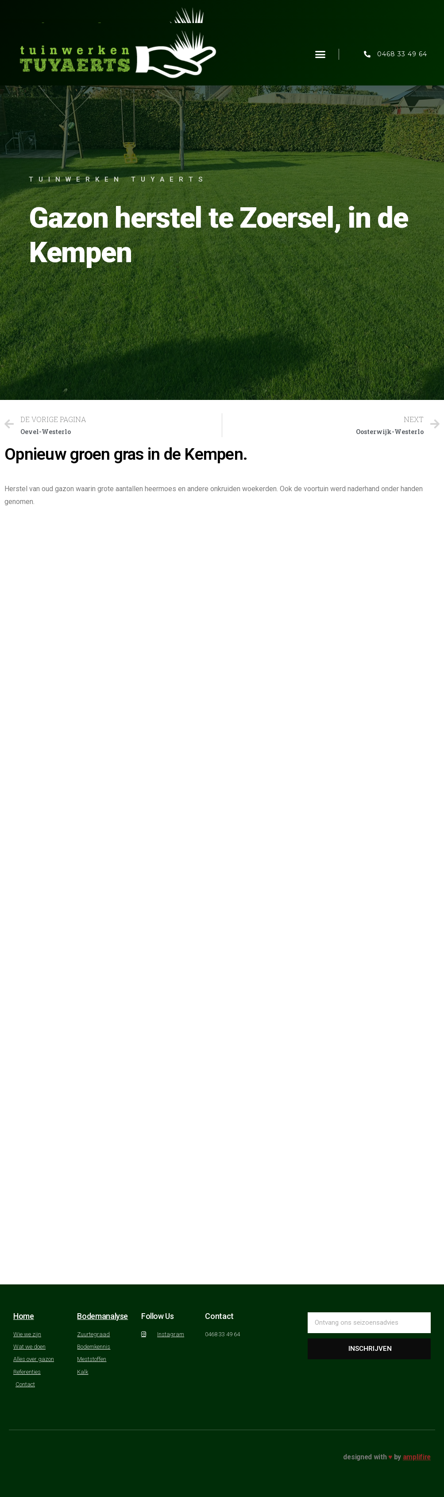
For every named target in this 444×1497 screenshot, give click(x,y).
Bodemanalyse (102, 1316)
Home (23, 1316)
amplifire (417, 1457)
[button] (320, 54)
